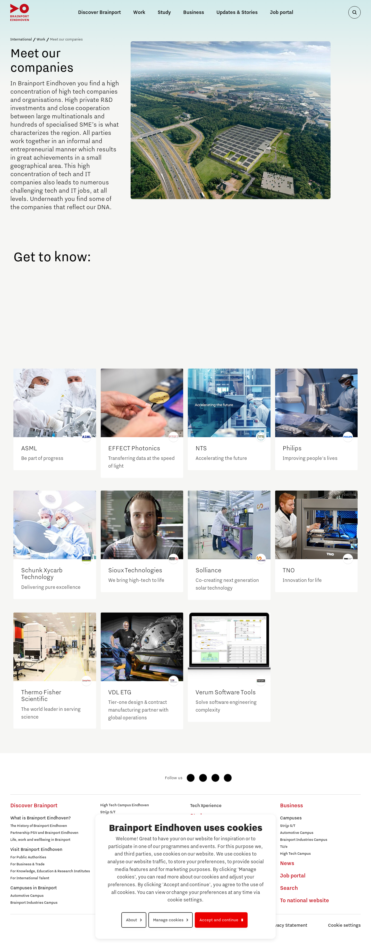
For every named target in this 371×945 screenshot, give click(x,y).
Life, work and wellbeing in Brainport (40, 840)
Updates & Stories (237, 12)
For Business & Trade (27, 864)
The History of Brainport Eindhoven (38, 826)
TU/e (284, 847)
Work (41, 39)
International (21, 39)
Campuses (291, 818)
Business (193, 12)
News (287, 863)
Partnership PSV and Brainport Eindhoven (44, 833)
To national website (304, 901)
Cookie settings (344, 925)
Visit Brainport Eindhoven (36, 849)
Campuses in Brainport (33, 888)
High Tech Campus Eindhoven (124, 805)
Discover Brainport (33, 806)
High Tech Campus (295, 854)
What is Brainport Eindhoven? (40, 818)
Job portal (281, 12)
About (131, 920)
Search (289, 888)
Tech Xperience (206, 805)
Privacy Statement (288, 925)
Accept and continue (218, 920)
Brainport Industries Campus (33, 903)
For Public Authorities (28, 857)
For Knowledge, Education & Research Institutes (50, 871)
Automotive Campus (27, 896)
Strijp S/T (107, 812)
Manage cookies (168, 920)
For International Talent (29, 878)
